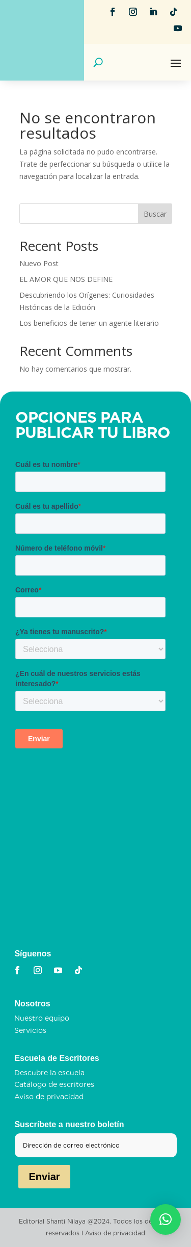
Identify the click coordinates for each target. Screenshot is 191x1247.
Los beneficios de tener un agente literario (89, 323)
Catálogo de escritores (54, 1084)
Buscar (155, 214)
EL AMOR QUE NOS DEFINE (66, 279)
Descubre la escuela (49, 1073)
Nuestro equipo (41, 1018)
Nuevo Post (39, 263)
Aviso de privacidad (49, 1097)
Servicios (30, 1030)
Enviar (44, 1176)
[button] (165, 1219)
